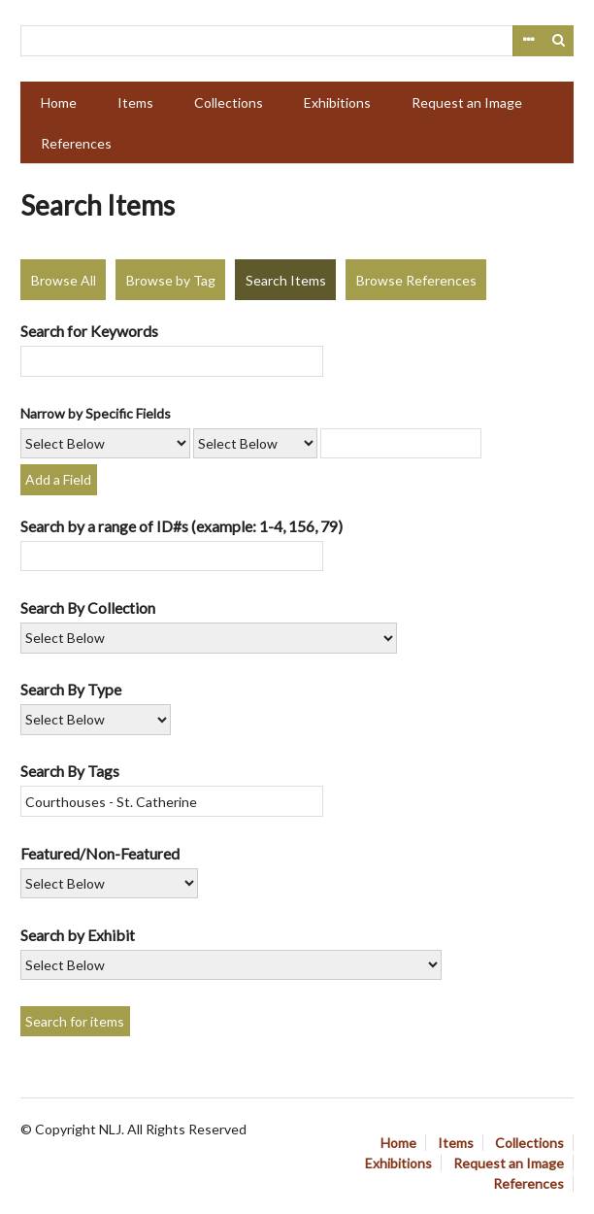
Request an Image (467, 102)
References (76, 143)
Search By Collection (87, 607)
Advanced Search (528, 40)
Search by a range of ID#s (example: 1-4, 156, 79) (181, 526)
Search (559, 40)
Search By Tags (69, 770)
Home (59, 102)
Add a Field (58, 479)
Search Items (286, 280)
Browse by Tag (170, 280)
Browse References (416, 280)
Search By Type (70, 689)
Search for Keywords (89, 330)
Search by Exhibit (77, 935)
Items (135, 102)
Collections (228, 102)
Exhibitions (337, 102)
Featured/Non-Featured (100, 853)
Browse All (63, 280)
